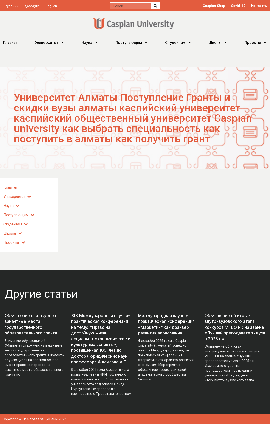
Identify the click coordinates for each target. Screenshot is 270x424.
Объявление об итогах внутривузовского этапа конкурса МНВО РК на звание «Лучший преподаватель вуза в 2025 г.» (235, 327)
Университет (49, 42)
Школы (218, 42)
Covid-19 (238, 6)
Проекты (256, 42)
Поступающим (131, 42)
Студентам (178, 42)
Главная (10, 42)
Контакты (259, 6)
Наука (90, 42)
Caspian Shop (214, 6)
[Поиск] (155, 6)
